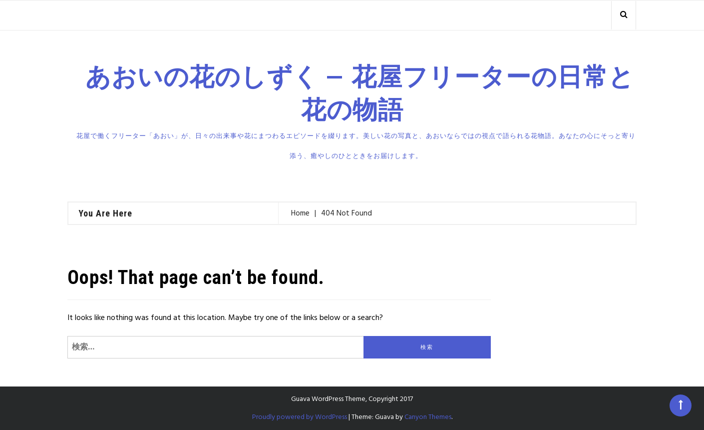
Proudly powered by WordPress (299, 417)
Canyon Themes (427, 417)
